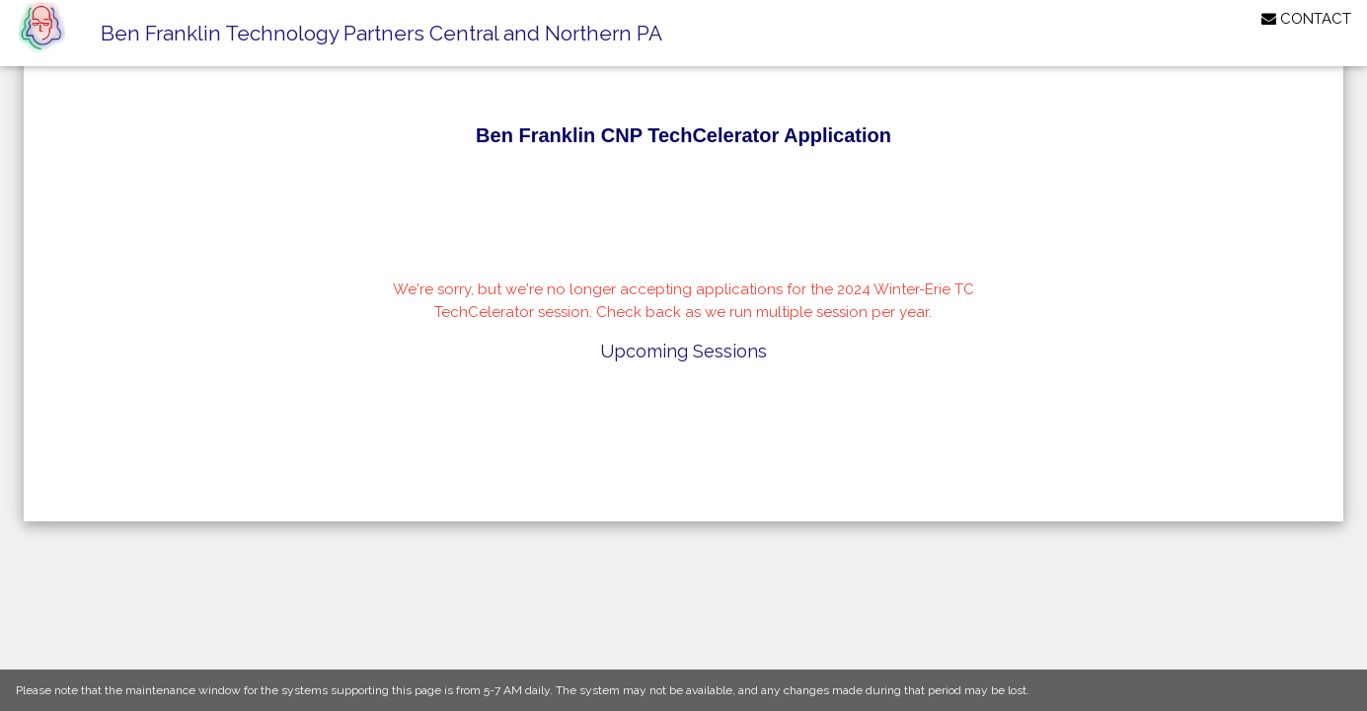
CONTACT (1306, 19)
